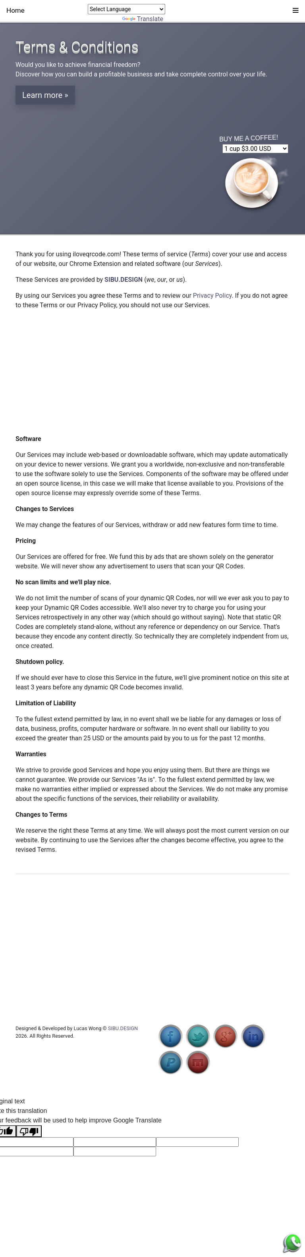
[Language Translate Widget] (126, 9)
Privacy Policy (212, 295)
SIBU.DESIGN (123, 1028)
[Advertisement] (152, 372)
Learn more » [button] (45, 95)
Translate (142, 19)
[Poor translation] (29, 1131)
